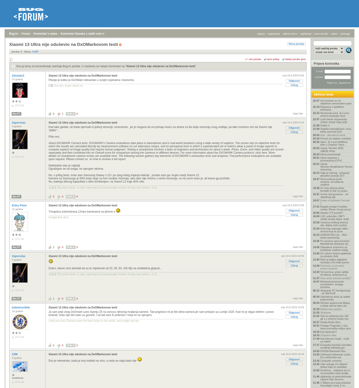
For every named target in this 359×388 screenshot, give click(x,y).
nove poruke (321, 33)
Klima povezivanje (330, 154)
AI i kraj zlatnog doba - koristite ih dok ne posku (333, 189)
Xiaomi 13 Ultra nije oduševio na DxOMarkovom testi (160, 66)
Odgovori (294, 80)
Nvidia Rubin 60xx (330, 322)
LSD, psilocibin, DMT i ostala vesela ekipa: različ (334, 217)
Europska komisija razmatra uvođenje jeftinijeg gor (335, 346)
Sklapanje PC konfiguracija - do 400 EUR (335, 292)
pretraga (345, 33)
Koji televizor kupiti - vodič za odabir (334, 340)
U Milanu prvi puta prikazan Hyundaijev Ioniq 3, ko (335, 384)
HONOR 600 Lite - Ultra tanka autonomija (333, 236)
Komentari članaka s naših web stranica (87, 33)
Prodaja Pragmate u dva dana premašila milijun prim (335, 327)
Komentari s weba (45, 33)
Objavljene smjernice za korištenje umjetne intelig (334, 248)
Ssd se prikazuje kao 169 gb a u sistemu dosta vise (334, 317)
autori (334, 33)
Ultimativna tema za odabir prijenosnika (335, 298)
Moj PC (16, 114)
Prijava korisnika (326, 63)
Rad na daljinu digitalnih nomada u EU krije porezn (334, 261)
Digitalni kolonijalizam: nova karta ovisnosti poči (335, 130)
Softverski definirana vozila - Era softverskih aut (336, 356)
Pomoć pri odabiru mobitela (335, 138)
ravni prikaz (273, 59)
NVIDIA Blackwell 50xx (333, 351)
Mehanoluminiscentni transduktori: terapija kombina (332, 284)
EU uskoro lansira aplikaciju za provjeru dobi (335, 255)
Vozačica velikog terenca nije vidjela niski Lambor (334, 224)
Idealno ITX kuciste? (331, 212)
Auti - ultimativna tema (332, 135)
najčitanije (305, 33)
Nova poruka (296, 43)
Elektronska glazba (331, 309)
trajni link (298, 113)
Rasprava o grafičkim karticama (332, 108)
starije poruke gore (295, 59)
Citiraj (294, 85)
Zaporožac (19, 122)
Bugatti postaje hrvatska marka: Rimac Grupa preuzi (335, 208)
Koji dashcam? (328, 331)
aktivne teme (290, 33)
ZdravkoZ (18, 75)
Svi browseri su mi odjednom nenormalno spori (335, 102)
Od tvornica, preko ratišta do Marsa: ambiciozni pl (334, 273)
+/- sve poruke (253, 59)
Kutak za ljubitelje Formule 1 (335, 202)
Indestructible (21, 307)
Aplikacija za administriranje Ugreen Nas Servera (335, 378)
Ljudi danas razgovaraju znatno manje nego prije (333, 120)
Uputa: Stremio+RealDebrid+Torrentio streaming (336, 167)
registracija (274, 33)
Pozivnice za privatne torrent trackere (332, 267)
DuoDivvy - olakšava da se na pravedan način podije (335, 371)
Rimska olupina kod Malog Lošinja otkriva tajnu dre (335, 304)
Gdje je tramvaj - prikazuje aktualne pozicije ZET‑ (335, 174)
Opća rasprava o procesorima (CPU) (331, 159)
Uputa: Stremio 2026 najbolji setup (331, 149)
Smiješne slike (328, 335)
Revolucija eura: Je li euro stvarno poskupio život (334, 114)
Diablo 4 (324, 125)
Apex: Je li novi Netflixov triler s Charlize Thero (334, 143)
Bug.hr (13, 33)
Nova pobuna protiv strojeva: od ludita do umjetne (332, 182)
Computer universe (331, 360)
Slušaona (325, 312)
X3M (15, 354)
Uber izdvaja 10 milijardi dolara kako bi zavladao (333, 365)
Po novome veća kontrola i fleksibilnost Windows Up (335, 242)
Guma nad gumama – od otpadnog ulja (334, 195)
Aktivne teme (324, 94)
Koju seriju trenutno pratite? (335, 278)
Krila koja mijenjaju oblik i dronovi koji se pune (334, 230)
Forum (26, 33)
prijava (261, 33)
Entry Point (19, 205)
